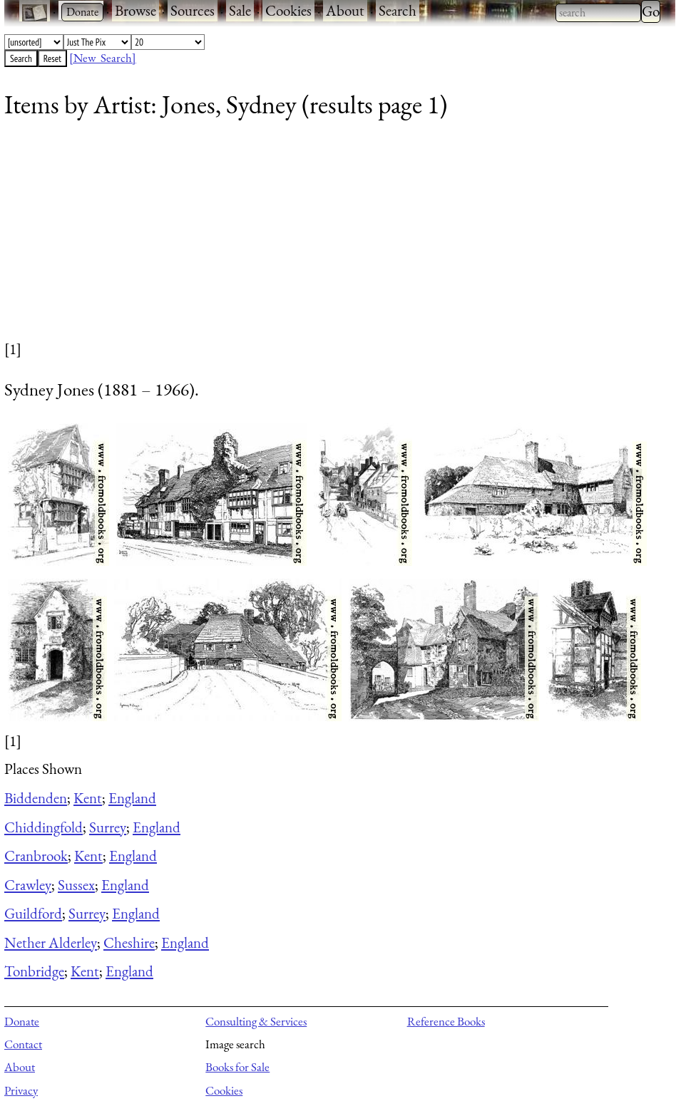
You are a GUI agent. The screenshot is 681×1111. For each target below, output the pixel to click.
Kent (87, 797)
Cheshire (129, 942)
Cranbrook (36, 855)
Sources (192, 10)
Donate (21, 1021)
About (345, 10)
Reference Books (446, 1021)
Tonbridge (34, 971)
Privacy (21, 1090)
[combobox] (598, 13)
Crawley (27, 884)
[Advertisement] (330, 239)
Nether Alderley (50, 942)
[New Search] (102, 58)
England (132, 797)
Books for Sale (237, 1067)
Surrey (107, 827)
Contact (23, 1044)
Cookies (288, 10)
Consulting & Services (256, 1021)
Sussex (76, 884)
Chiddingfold (43, 827)
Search (397, 10)
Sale (240, 10)
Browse (135, 10)
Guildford (33, 913)
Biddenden (35, 797)
